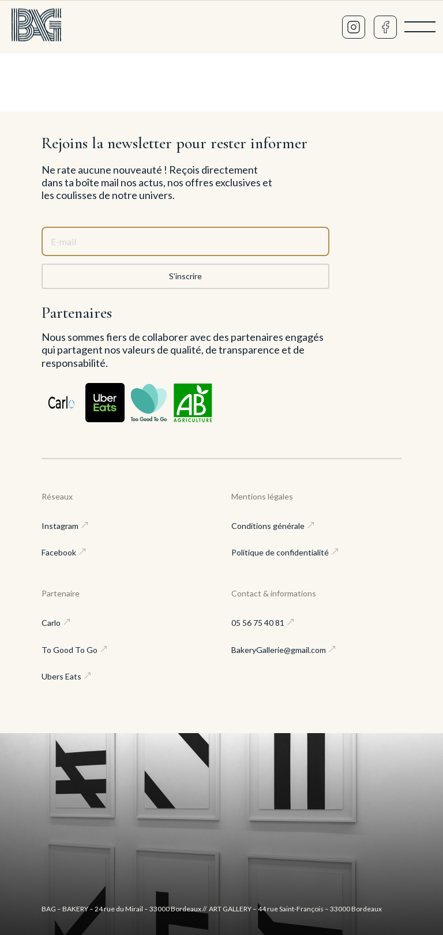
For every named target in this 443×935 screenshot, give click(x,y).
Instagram (60, 526)
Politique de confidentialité (280, 552)
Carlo (51, 623)
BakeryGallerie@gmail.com (278, 650)
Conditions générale (268, 526)
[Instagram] (353, 27)
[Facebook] (385, 27)
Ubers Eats (61, 676)
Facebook (59, 552)
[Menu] (419, 27)
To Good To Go (69, 650)
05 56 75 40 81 (257, 623)
